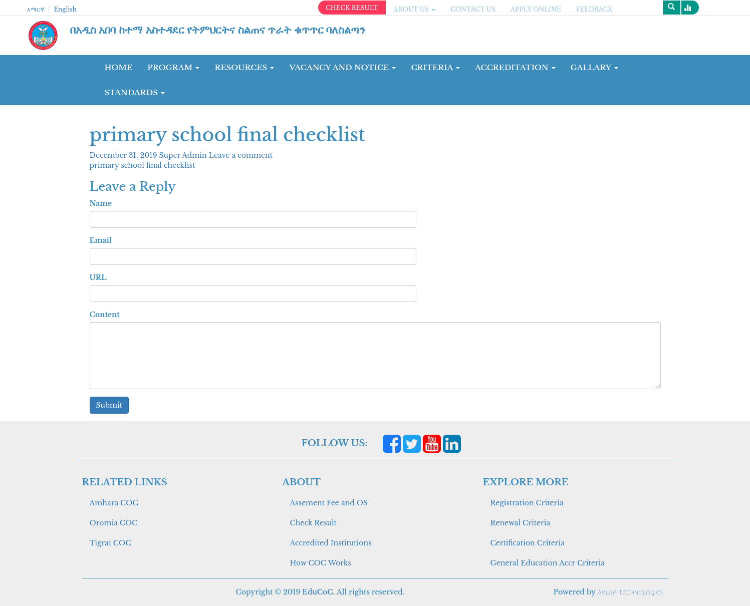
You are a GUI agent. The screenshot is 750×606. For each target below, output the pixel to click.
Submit (109, 405)
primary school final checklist (142, 165)
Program (173, 67)
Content (105, 314)
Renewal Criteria (520, 522)
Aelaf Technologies (630, 592)
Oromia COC (114, 522)
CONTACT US (472, 9)
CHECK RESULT (352, 8)
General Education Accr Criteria (547, 562)
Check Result (313, 522)
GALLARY (594, 67)
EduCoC (317, 591)
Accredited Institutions (331, 542)
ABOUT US (414, 9)
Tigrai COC (110, 542)
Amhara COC (114, 502)
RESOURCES (244, 67)
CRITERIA (435, 67)
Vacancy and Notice (342, 67)
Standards (135, 92)
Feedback (594, 9)
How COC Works (320, 562)
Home (119, 67)
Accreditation (515, 67)
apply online (536, 9)
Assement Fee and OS (329, 502)
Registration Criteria (527, 502)
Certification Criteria (527, 542)
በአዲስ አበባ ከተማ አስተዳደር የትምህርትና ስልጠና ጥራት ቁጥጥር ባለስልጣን (218, 30)
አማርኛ (35, 9)
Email (101, 240)
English (65, 9)
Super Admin (184, 155)
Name (101, 203)
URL (98, 277)
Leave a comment (241, 155)
